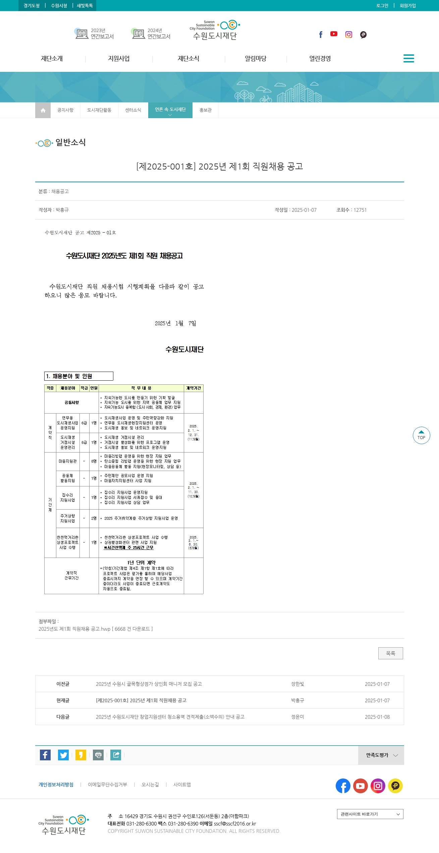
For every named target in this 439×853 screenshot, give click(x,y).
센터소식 (133, 109)
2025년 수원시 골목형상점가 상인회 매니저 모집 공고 (149, 683)
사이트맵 (182, 784)
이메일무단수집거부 (107, 784)
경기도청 (31, 5)
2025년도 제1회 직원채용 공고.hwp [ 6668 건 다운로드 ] (96, 628)
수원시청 (59, 5)
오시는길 (150, 784)
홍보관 (206, 109)
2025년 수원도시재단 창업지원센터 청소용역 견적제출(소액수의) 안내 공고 (170, 716)
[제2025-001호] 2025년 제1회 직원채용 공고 (141, 700)
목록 (390, 653)
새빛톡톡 (85, 5)
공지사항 (65, 109)
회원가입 (408, 5)
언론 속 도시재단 (170, 109)
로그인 (382, 5)
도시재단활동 (99, 109)
